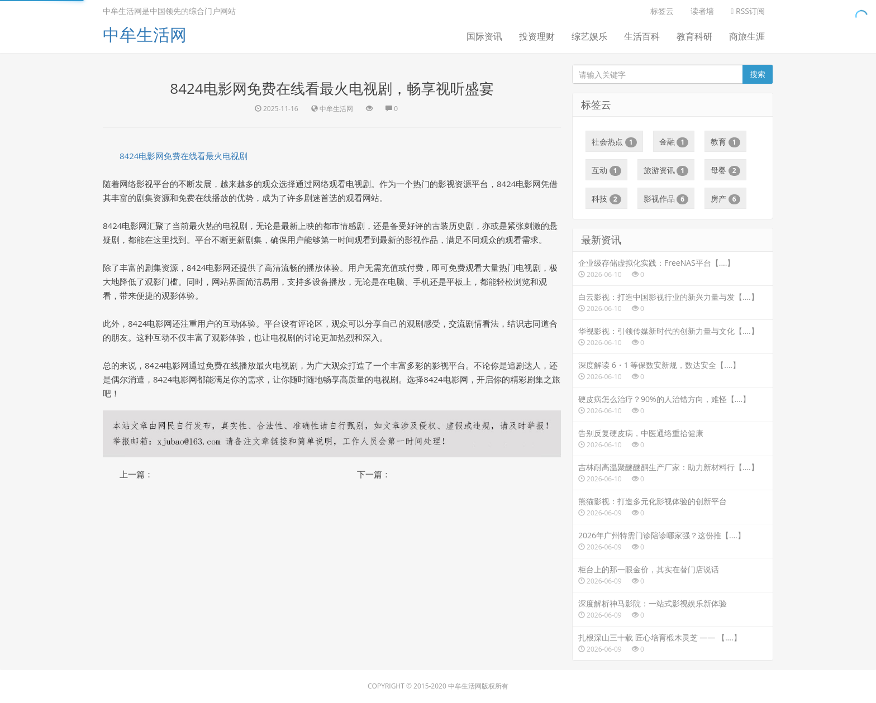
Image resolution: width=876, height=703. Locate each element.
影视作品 (666, 198)
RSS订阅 (748, 11)
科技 (606, 198)
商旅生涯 (747, 36)
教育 (725, 141)
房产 (725, 198)
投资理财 (537, 36)
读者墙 (702, 11)
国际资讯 (484, 36)
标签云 (662, 11)
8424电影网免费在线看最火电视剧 (183, 155)
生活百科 (642, 36)
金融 (674, 141)
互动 (606, 170)
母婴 (725, 170)
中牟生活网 (145, 34)
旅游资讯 (666, 170)
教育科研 (694, 36)
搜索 (757, 74)
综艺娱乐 (589, 36)
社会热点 (614, 141)
